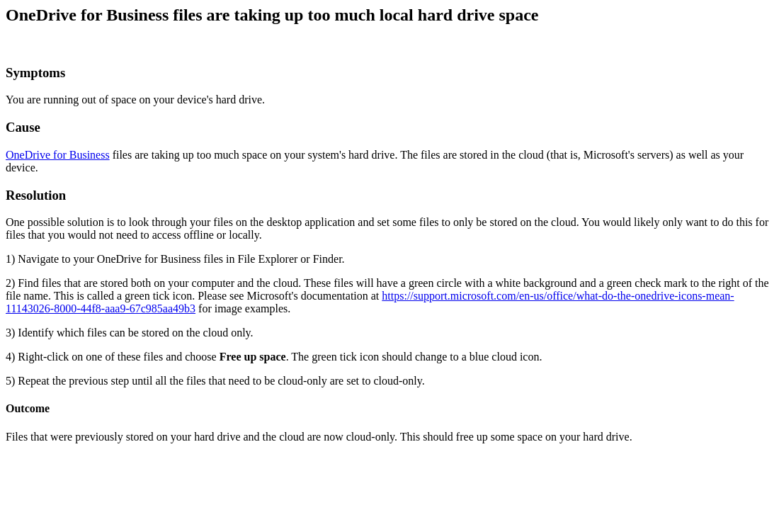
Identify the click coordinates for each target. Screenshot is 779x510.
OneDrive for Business (58, 155)
